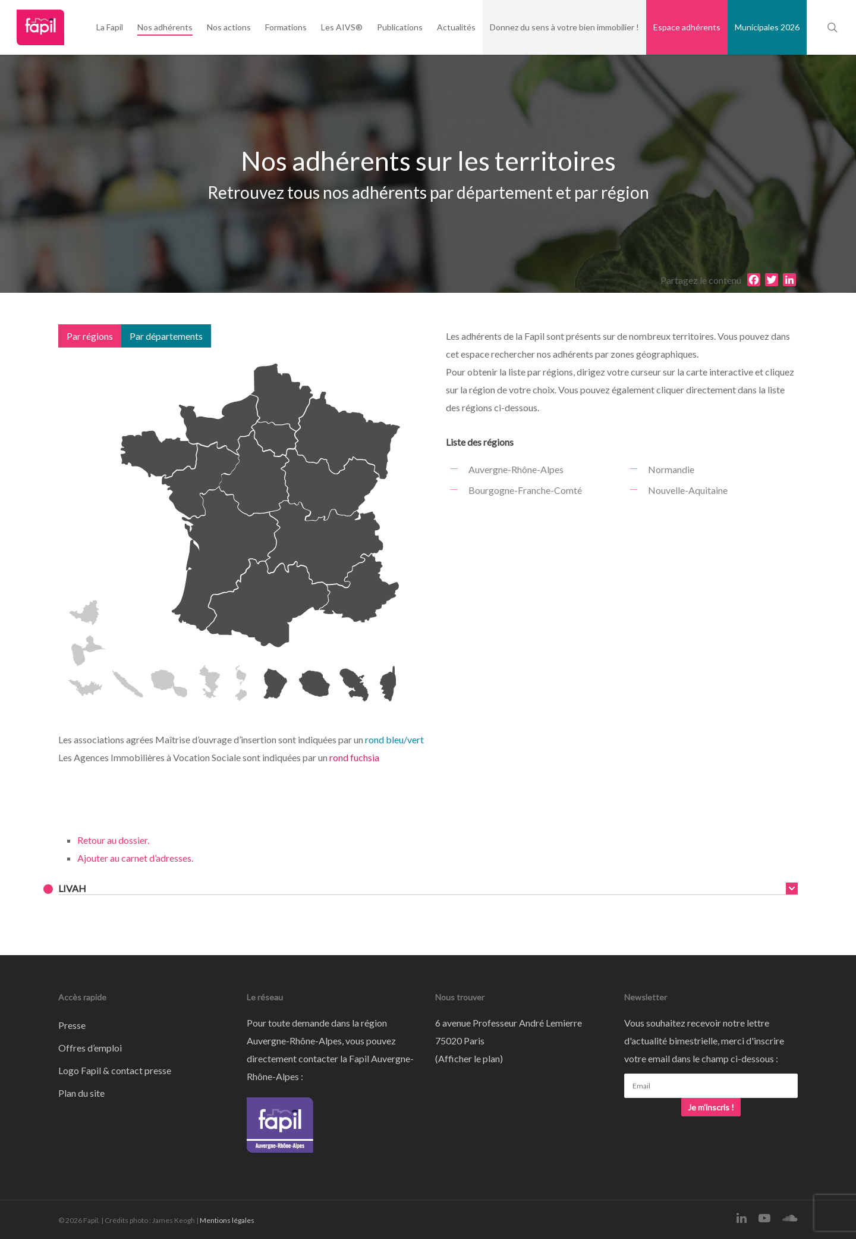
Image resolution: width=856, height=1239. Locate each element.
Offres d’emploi (90, 1047)
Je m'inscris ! (711, 1107)
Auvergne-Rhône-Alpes (516, 469)
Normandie (671, 469)
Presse (72, 1025)
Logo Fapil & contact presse (114, 1070)
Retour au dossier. (113, 840)
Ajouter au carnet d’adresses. (135, 857)
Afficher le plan (469, 1058)
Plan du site (81, 1093)
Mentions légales (227, 1220)
